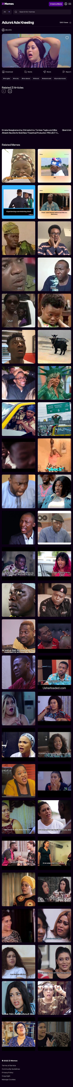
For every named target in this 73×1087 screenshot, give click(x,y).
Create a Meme (56, 4)
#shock (36, 78)
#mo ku (16, 78)
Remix (28, 72)
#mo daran (26, 78)
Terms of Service (9, 1065)
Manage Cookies (9, 1079)
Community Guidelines (11, 1069)
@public (8, 30)
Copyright (6, 1076)
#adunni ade (46, 78)
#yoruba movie (60, 78)
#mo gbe (6, 78)
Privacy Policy (7, 1072)
